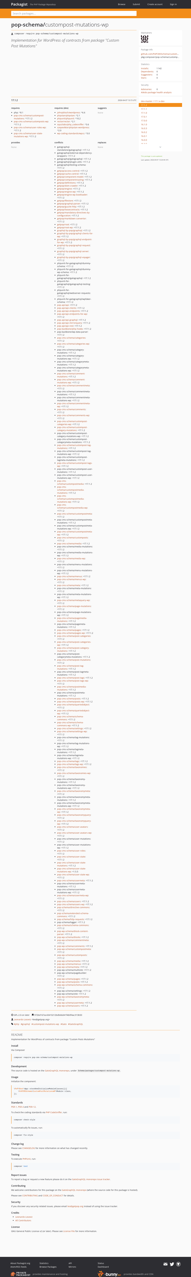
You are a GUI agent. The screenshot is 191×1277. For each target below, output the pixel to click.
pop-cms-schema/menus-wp (71, 579)
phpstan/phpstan (66, 115)
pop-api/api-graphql (67, 319)
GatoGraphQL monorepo (57, 1070)
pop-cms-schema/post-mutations (73, 659)
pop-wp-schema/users (68, 1005)
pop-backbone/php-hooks (70, 328)
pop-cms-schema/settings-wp (72, 731)
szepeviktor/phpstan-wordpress (73, 127)
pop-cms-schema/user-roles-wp (30, 127)
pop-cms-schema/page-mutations (74, 606)
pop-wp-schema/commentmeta (72, 940)
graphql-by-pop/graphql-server (72, 251)
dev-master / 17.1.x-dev (152, 101)
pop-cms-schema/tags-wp (70, 764)
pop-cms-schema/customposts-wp (31, 121)
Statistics (44, 1263)
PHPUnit (27, 1158)
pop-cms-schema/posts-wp (70, 701)
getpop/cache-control (67, 173)
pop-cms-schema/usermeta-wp (72, 895)
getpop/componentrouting (70, 179)
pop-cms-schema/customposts (72, 537)
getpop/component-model (70, 176)
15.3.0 (144, 143)
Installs (144, 68)
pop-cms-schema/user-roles (71, 850)
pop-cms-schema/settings (70, 728)
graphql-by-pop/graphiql (69, 230)
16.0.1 (144, 136)
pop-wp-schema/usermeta (70, 1002)
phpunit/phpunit (65, 118)
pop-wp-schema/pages (68, 978)
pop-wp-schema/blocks (68, 937)
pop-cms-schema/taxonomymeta (73, 791)
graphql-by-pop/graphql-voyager (73, 257)
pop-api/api (63, 305)
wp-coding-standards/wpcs (70, 133)
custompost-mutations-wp (46, 1024)
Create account (154, 4)
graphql (26, 1024)
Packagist (19, 4)
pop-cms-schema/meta (68, 585)
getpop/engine (64, 188)
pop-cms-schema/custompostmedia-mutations (70, 489)
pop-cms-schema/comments (71, 409)
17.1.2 (144, 105)
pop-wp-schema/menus (69, 964)
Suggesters (146, 74)
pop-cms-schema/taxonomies (72, 767)
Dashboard (103, 1266)
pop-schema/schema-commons (72, 925)
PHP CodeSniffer (54, 1112)
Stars (143, 77)
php (17, 1024)
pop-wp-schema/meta (68, 967)
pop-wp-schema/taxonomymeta (73, 996)
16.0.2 (144, 132)
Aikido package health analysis (156, 92)
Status (101, 1263)
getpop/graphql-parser (68, 203)
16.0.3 (144, 128)
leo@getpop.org (75, 1206)
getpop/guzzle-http (66, 206)
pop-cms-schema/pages (69, 630)
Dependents (147, 71)
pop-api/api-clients (66, 308)
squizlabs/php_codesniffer (70, 124)
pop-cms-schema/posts (68, 698)
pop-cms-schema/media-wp (71, 558)
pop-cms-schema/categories (71, 337)
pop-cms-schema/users (69, 901)
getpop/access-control (68, 170)
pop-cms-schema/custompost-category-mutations (72, 429)
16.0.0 (144, 140)
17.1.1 (144, 108)
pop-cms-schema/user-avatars (72, 826)
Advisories (146, 89)
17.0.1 (144, 116)
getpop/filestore (65, 200)
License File (69, 1231)
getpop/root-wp (65, 227)
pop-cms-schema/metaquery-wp (73, 600)
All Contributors (23, 1220)
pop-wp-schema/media (68, 961)
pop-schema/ (28, 24)
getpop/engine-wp (66, 191)
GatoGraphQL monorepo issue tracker (91, 1179)
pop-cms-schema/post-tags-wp (72, 680)
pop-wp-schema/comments (70, 946)
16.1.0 (144, 124)
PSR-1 (14, 1106)
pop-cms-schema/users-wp (70, 904)
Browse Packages (48, 1266)
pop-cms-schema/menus (69, 576)
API (70, 1263)
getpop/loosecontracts (68, 209)
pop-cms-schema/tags (68, 761)
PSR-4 (21, 1106)
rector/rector (63, 121)
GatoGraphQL (76, 1024)
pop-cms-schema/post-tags (70, 677)
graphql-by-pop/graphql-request (73, 245)
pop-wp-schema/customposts (72, 955)
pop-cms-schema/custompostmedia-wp (72, 506)
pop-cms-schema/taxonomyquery (74, 814)
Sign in (173, 4)
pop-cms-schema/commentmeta (73, 385)
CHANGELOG (28, 1148)
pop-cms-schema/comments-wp (73, 415)
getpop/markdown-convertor (71, 218)
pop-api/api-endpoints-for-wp (72, 314)
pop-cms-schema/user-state (71, 856)
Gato (64, 1024)
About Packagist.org (20, 1263)
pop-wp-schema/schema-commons (74, 984)
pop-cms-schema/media (69, 543)
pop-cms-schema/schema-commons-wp (70, 724)
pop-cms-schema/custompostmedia (70, 482)
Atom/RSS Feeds (18, 1266)
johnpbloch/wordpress (68, 112)
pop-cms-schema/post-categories (73, 636)
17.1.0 (144, 112)
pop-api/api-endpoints (68, 311)
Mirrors (72, 1266)
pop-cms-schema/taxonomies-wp (73, 773)
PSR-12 (32, 1106)
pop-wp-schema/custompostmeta (74, 949)
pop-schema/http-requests (70, 919)
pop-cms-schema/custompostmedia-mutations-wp (70, 498)
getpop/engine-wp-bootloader (72, 194)
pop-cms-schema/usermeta (71, 880)
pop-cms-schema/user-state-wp (73, 874)
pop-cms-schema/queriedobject (73, 704)
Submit (136, 4)
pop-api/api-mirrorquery (69, 322)
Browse (121, 4)
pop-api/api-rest (65, 325)
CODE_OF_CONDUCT (53, 1195)
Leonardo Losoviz (22, 1019)
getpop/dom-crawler (67, 185)
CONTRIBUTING (30, 1195)
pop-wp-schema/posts (68, 981)
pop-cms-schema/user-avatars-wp (74, 832)
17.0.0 (144, 120)
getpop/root (63, 224)
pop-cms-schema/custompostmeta (74, 513)
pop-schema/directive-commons (73, 907)
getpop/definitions (66, 182)
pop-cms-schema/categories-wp (73, 343)
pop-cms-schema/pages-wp (71, 633)
